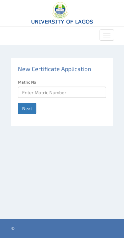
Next (27, 108)
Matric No (27, 82)
